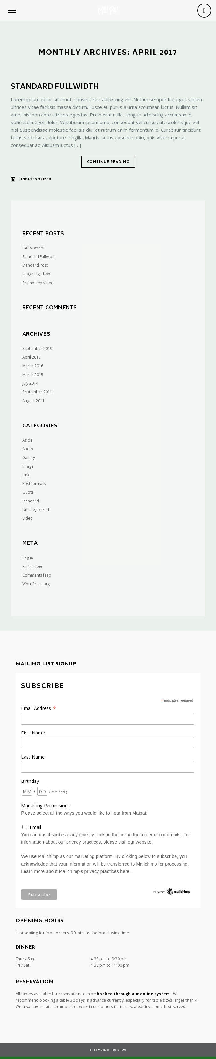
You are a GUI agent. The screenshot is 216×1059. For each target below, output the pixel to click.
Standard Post (35, 265)
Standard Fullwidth (55, 87)
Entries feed (33, 566)
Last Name (33, 757)
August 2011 (33, 400)
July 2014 (30, 383)
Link (25, 475)
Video (27, 518)
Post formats (34, 483)
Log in (27, 558)
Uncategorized (35, 179)
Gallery (28, 457)
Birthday (30, 781)
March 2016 (32, 365)
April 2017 (31, 357)
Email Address (38, 708)
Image (27, 466)
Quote (28, 492)
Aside (27, 440)
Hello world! (33, 248)
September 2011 (37, 392)
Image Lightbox (36, 274)
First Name (33, 733)
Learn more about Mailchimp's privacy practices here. (76, 871)
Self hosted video (38, 282)
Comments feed (36, 575)
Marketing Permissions (45, 806)
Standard (30, 501)
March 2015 (32, 374)
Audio (27, 449)
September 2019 (37, 348)
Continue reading (108, 162)
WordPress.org (36, 583)
